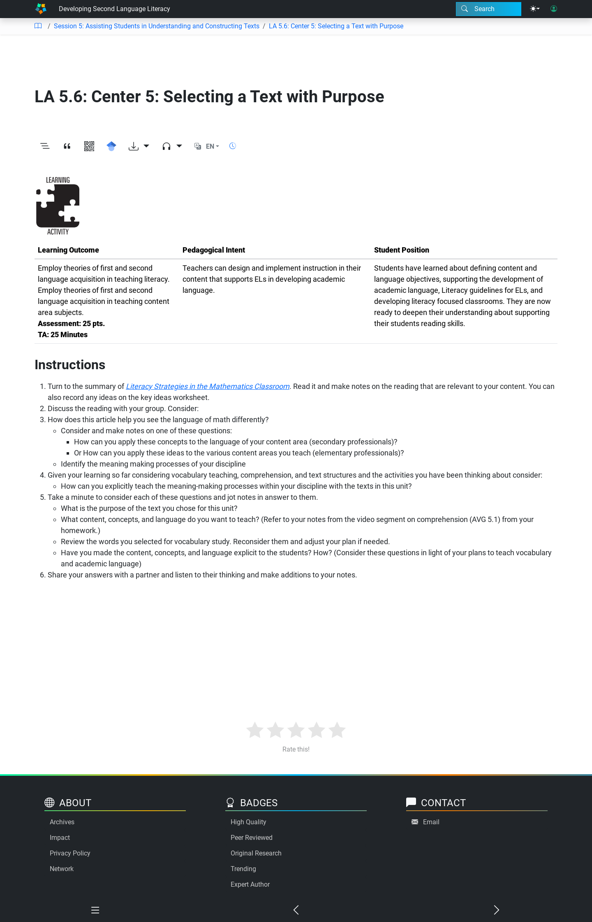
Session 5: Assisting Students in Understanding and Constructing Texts (156, 26)
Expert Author (250, 884)
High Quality (248, 822)
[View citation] (67, 146)
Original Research (256, 853)
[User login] (553, 9)
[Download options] (139, 146)
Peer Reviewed (252, 838)
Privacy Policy (70, 853)
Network (62, 869)
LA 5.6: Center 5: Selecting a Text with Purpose (336, 26)
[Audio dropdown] (171, 146)
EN (210, 146)
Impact (60, 838)
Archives (62, 822)
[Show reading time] (232, 146)
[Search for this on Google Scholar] (111, 146)
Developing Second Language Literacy (114, 9)
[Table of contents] (37, 26)
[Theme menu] (535, 9)
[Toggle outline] (45, 146)
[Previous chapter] (296, 910)
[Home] (41, 9)
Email (431, 822)
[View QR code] (89, 146)
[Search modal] (488, 9)
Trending (243, 869)
